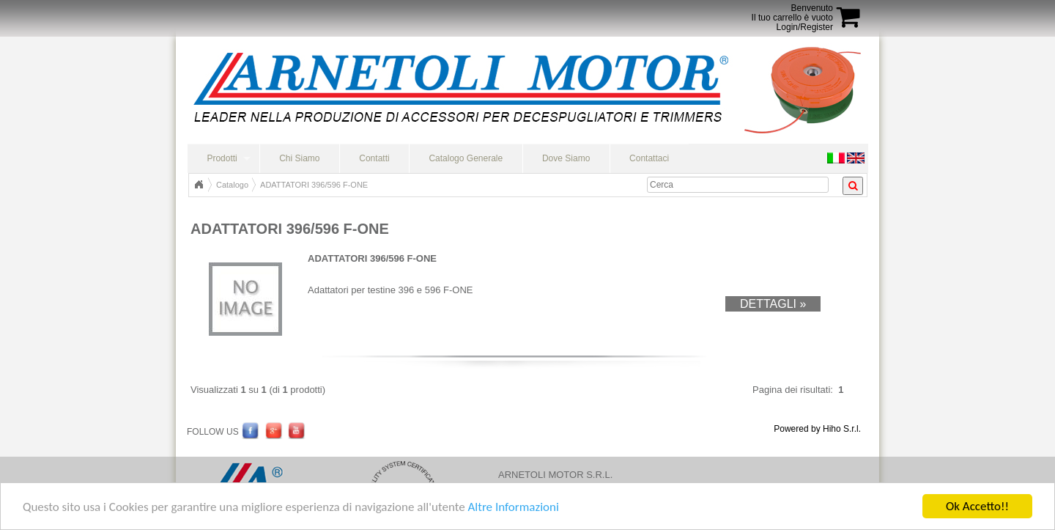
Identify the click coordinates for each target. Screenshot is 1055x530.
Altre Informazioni (512, 507)
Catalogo (232, 184)
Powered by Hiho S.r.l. (817, 429)
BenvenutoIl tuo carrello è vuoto (792, 13)
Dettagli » (773, 304)
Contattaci (649, 158)
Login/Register (805, 27)
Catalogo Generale (466, 158)
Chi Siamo (299, 158)
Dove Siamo (566, 158)
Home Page (198, 185)
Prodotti (222, 158)
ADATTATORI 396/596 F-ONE (314, 184)
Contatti (374, 158)
